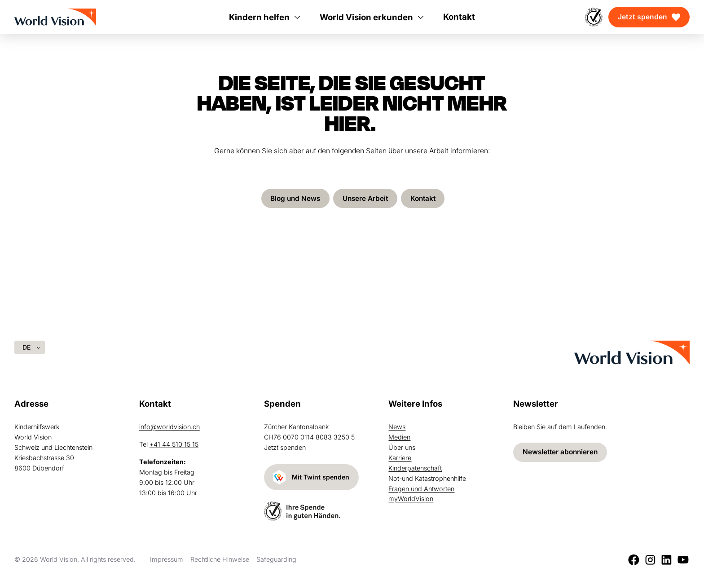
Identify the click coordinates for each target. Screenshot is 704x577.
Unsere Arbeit (365, 198)
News (396, 427)
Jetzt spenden (642, 17)
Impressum (166, 559)
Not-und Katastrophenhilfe (427, 478)
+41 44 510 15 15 (174, 444)
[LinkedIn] (666, 560)
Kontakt (424, 198)
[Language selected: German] (29, 347)
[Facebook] (633, 560)
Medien (399, 436)
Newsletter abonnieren (562, 452)
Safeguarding (276, 559)
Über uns (401, 447)
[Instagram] (650, 560)
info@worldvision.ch (169, 427)
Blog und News (293, 198)
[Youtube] (683, 560)
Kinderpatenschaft (415, 467)
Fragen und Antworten (421, 488)
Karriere (399, 457)
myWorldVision (410, 498)
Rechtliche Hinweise (219, 559)
